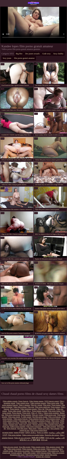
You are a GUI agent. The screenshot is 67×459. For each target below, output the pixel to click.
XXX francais (11, 428)
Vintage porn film (43, 428)
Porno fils (6, 427)
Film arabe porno (53, 423)
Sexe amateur (55, 428)
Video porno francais (20, 419)
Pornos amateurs (38, 425)
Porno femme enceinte (39, 411)
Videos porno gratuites (51, 413)
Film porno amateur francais (41, 421)
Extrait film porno (51, 455)
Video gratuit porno (22, 403)
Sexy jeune (7, 58)
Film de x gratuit (36, 405)
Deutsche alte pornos (52, 435)
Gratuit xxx (43, 423)
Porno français (23, 401)
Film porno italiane (14, 435)
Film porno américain (42, 407)
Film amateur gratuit (53, 447)
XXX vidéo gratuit (29, 453)
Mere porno (55, 421)
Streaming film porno (17, 455)
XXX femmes (33, 423)
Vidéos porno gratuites (18, 427)
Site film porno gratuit (39, 417)
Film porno (47, 405)
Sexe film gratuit (24, 447)
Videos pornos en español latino (33, 435)
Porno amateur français (37, 419)
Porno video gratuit (14, 411)
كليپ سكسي (60, 438)
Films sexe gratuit (14, 417)
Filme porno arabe (53, 403)
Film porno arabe (24, 421)
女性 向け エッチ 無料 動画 (30, 440)
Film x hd (41, 409)
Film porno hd (50, 409)
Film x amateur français (33, 3)
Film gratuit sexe (53, 451)
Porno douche (16, 413)
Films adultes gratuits (10, 401)
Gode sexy (46, 54)
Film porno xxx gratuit (22, 451)
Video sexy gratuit (25, 425)
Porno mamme (26, 415)
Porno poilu (26, 413)
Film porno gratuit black (38, 430)
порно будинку (19, 432)
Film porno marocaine (12, 415)
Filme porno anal (50, 415)
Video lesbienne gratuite (28, 409)
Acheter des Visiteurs (43, 457)
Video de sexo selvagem (22, 438)
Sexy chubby (58, 54)
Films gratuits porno (38, 447)
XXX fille (23, 423)
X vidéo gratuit (26, 417)
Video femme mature (36, 401)
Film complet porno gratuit (54, 425)
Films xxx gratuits (58, 453)
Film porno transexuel (34, 427)
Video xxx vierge (13, 423)
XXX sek (44, 440)
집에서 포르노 (30, 432)
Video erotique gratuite (38, 403)
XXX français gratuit (51, 401)
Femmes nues (13, 425)
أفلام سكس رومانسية (56, 432)
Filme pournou (27, 449)
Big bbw (19, 54)
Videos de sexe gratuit (10, 447)
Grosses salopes (16, 453)
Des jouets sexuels (32, 54)
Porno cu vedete (42, 432)
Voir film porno (22, 428)
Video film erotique (20, 407)
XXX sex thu (49, 438)
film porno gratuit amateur (24, 58)
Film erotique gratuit (53, 419)
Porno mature (56, 405)
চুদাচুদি (5, 435)
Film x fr (34, 413)
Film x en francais (54, 417)
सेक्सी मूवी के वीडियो (38, 438)
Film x (40, 413)
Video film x (26, 411)
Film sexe (31, 407)
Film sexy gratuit (38, 415)
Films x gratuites (52, 449)
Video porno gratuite (14, 449)
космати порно (7, 432)
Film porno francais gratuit (35, 455)
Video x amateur (24, 405)
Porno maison (14, 409)
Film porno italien (54, 411)
